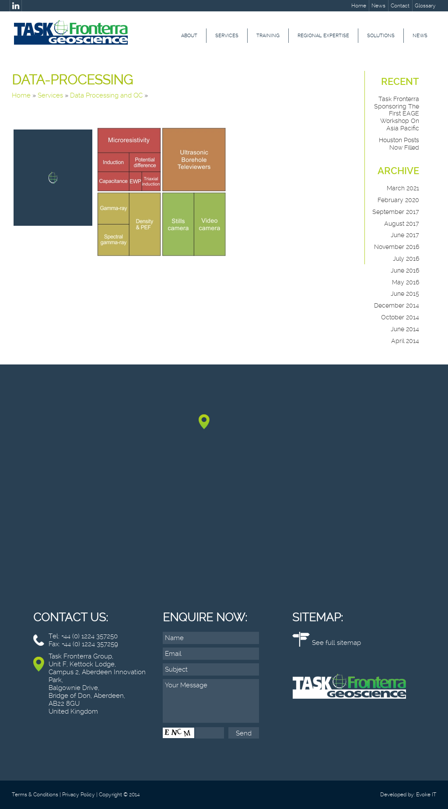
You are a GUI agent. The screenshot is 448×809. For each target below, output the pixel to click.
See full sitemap (336, 643)
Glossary (425, 6)
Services (226, 36)
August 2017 (401, 223)
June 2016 (405, 270)
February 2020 (398, 199)
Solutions (381, 36)
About (189, 36)
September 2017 (395, 211)
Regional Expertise (323, 36)
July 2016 (406, 258)
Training (268, 36)
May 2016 (405, 282)
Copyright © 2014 (119, 794)
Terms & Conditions (35, 794)
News (378, 6)
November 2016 (396, 246)
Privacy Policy (78, 794)
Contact (400, 6)
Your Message (211, 701)
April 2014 (405, 340)
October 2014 (400, 317)
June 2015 (405, 293)
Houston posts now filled (399, 144)
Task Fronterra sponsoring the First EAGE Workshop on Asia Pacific (396, 113)
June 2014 (405, 329)
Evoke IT (426, 794)
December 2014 (396, 305)
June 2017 (405, 234)
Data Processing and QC (106, 95)
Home (358, 6)
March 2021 (403, 188)
